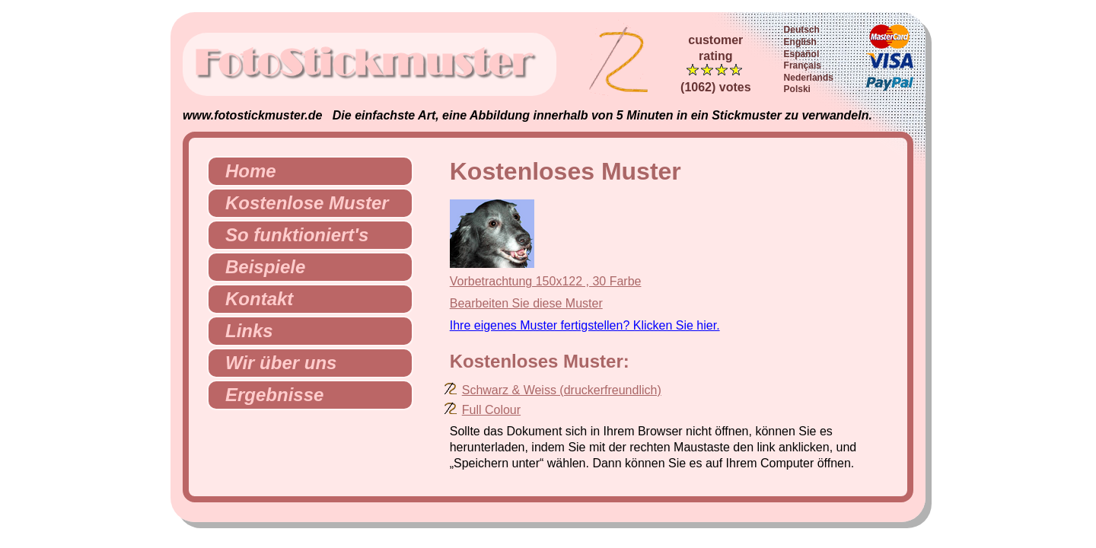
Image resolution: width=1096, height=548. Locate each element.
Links (243, 330)
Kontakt (253, 298)
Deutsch (802, 29)
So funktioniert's (290, 235)
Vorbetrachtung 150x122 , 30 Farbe (546, 281)
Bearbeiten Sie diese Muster (526, 303)
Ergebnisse (268, 394)
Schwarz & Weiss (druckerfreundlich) (561, 390)
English (800, 42)
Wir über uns (274, 362)
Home (244, 171)
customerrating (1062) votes (715, 63)
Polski (797, 89)
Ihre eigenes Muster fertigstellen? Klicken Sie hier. (585, 325)
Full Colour (491, 409)
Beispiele (259, 266)
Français (802, 65)
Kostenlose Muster (301, 203)
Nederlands (808, 77)
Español (802, 54)
